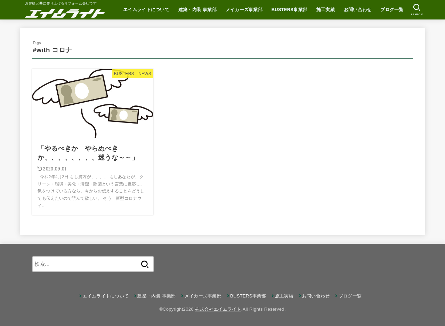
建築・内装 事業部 (197, 9)
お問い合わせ (358, 9)
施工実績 (325, 9)
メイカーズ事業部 (244, 9)
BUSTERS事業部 (289, 9)
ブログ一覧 (392, 9)
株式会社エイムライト (218, 309)
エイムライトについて (146, 9)
